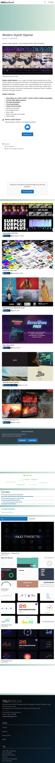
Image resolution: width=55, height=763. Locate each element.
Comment (22, 440)
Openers (7, 144)
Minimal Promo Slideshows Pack (14, 308)
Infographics (5, 589)
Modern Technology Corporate (13, 149)
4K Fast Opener (9, 146)
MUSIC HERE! (10, 116)
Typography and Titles (10, 233)
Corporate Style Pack (10, 270)
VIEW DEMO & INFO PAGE (10, 76)
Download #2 (27, 134)
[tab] (13, 519)
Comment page (27, 191)
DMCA (4, 739)
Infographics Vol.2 (6, 661)
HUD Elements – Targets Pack (10, 553)
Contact (4, 727)
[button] (45, 2)
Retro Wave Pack (8, 345)
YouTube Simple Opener (11, 382)
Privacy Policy (6, 735)
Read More (32, 440)
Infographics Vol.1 (6, 625)
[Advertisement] (27, 17)
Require (4, 731)
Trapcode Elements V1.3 (11, 420)
